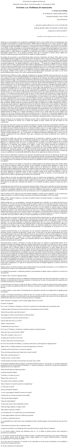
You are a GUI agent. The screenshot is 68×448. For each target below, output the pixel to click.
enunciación (47, 7)
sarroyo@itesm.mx (62, 19)
